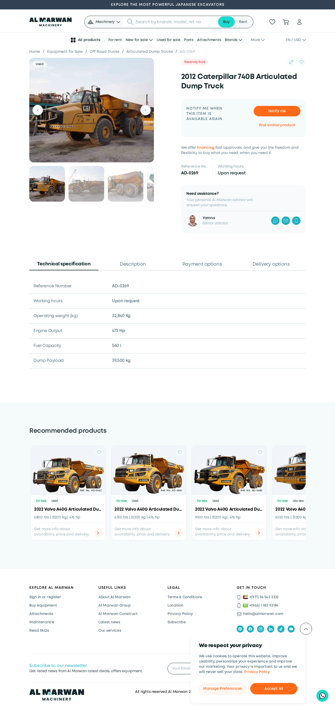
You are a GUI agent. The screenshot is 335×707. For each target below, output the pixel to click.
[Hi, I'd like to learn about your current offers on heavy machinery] (322, 696)
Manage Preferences (222, 688)
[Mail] (285, 220)
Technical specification (64, 264)
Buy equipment (43, 605)
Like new (298, 501)
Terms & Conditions (185, 597)
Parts (188, 40)
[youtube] (291, 628)
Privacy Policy (257, 672)
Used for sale (168, 40)
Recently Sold (194, 62)
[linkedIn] (270, 628)
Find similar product (277, 125)
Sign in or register (45, 597)
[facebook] (250, 628)
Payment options (202, 264)
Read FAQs (39, 630)
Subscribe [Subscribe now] (177, 622)
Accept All (273, 688)
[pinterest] (240, 628)
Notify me (277, 111)
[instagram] (260, 628)
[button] (104, 22)
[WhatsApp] (275, 220)
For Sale (41, 501)
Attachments (209, 40)
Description (133, 264)
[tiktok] (280, 628)
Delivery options (271, 264)
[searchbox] (175, 22)
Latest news (109, 622)
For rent (115, 40)
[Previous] (37, 110)
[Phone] (296, 220)
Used (39, 64)
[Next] (145, 110)
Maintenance (41, 622)
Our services (109, 630)
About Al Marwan (114, 597)
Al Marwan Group (114, 605)
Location (175, 605)
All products (85, 40)
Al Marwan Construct (118, 613)
